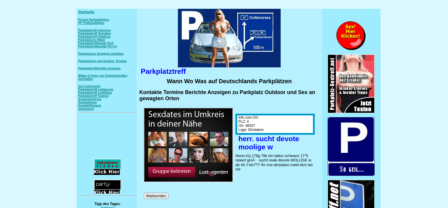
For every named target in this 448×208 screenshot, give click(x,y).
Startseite (86, 12)
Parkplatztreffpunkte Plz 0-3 (97, 46)
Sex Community (89, 86)
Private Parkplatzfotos (93, 19)
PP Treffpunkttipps (91, 23)
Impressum (86, 108)
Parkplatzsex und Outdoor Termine (102, 61)
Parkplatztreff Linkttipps (95, 92)
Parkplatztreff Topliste (93, 96)
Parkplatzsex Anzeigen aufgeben (101, 53)
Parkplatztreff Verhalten (94, 33)
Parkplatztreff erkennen (94, 30)
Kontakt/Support (89, 105)
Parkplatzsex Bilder (91, 40)
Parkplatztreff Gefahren (94, 36)
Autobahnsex (87, 102)
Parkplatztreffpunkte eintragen (99, 68)
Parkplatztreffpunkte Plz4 (95, 43)
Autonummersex (90, 99)
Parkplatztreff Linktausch (95, 89)
